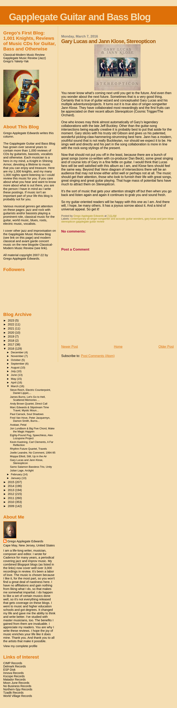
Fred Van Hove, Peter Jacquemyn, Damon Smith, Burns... (30, 419)
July (14, 371)
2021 (11, 328)
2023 (11, 320)
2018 (11, 340)
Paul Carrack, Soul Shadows (27, 414)
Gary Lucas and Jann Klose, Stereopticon (26, 461)
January (16, 478)
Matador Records (14, 679)
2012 (11, 494)
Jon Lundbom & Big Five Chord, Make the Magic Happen (32, 430)
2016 (11, 348)
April (14, 382)
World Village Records (17, 696)
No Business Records (17, 686)
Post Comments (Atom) (98, 356)
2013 (11, 490)
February (17, 474)
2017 (11, 344)
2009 (11, 506)
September (18, 363)
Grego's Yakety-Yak (16, 61)
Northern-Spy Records (17, 689)
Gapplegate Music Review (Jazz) (24, 58)
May (14, 378)
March (15, 386)
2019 (11, 336)
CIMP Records (12, 663)
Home (118, 346)
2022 (11, 324)
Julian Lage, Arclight (22, 470)
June (14, 374)
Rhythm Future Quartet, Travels (28, 448)
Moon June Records (16, 682)
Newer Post (69, 346)
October (16, 359)
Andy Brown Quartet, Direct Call (28, 403)
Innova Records (13, 673)
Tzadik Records (13, 692)
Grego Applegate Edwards (25, 541)
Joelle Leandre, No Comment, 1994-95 (33, 452)
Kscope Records (14, 676)
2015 (11, 482)
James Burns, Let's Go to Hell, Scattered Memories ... (27, 398)
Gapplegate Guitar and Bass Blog (79, 16)
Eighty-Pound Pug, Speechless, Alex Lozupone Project (31, 437)
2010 (11, 502)
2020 (11, 332)
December (17, 352)
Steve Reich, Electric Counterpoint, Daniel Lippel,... (30, 391)
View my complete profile (20, 646)
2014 (11, 486)
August (15, 367)
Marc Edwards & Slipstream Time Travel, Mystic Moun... (29, 409)
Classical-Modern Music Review (24, 54)
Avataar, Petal (18, 424)
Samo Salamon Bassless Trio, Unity (31, 466)
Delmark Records (14, 666)
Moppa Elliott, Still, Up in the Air (28, 456)
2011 (11, 498)
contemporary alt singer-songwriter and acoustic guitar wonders (106, 218)
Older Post (166, 346)
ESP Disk (9, 669)
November (17, 356)
